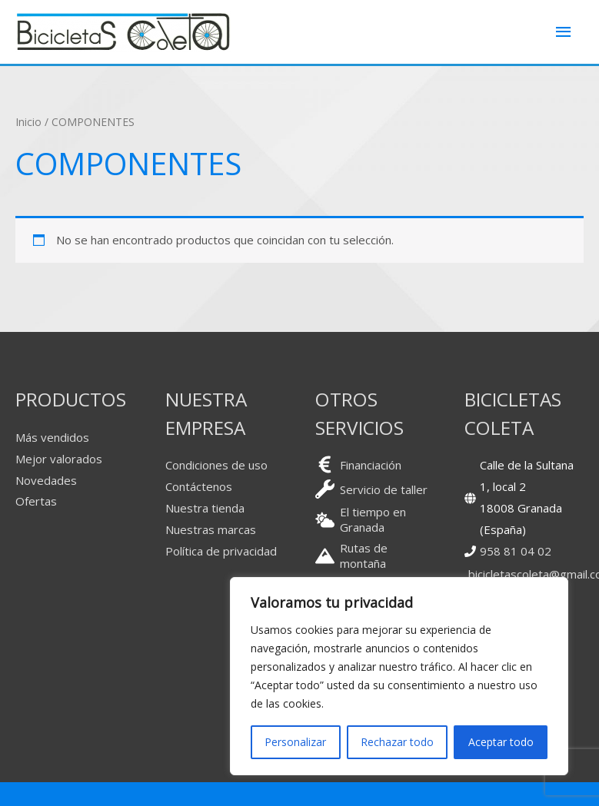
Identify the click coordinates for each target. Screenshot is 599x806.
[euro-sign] (358, 464)
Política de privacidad (221, 551)
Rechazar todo (397, 742)
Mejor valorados (58, 458)
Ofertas (36, 501)
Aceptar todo (501, 742)
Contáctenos (198, 486)
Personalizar (295, 742)
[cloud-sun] (374, 519)
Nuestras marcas (210, 529)
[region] (399, 676)
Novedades (46, 480)
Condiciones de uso (216, 465)
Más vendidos (52, 437)
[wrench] (371, 489)
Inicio (28, 121)
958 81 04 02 (515, 551)
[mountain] (374, 555)
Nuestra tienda (205, 508)
